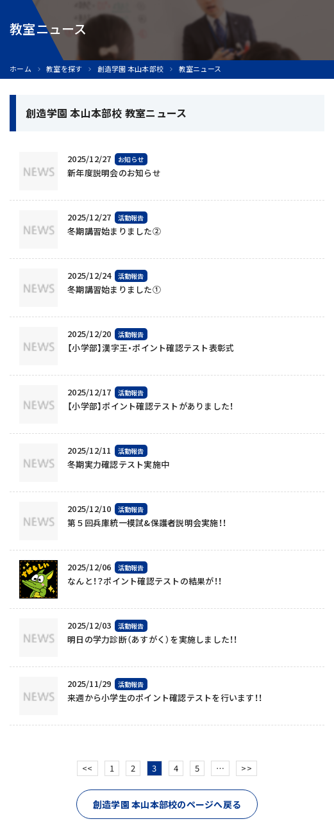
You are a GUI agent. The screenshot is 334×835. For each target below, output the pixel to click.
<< (87, 768)
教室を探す (64, 68)
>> (246, 768)
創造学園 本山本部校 (130, 68)
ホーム (20, 68)
